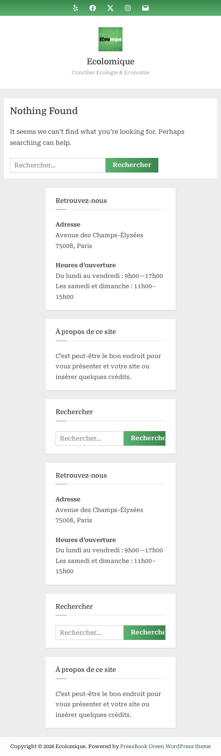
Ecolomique (110, 61)
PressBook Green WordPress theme (165, 746)
